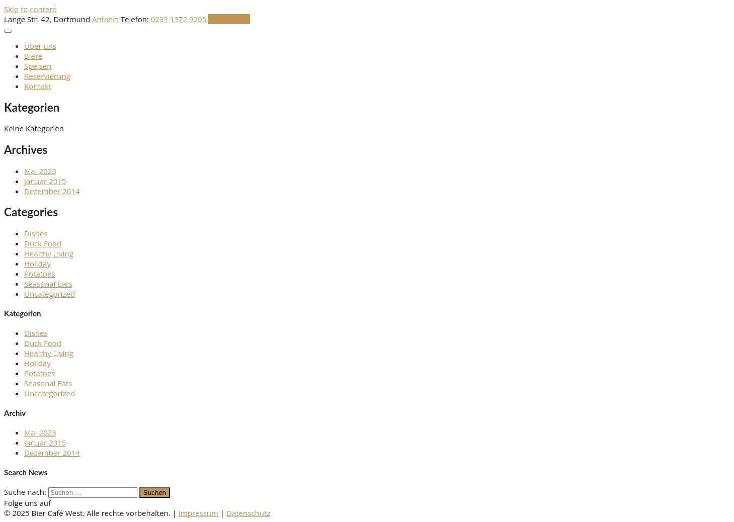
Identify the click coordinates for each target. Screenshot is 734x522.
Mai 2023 (40, 171)
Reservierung (47, 76)
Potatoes (39, 274)
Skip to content (30, 9)
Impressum (198, 513)
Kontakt (37, 86)
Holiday (37, 263)
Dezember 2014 (52, 191)
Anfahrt (105, 19)
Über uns (40, 46)
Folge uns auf (27, 503)
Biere (33, 56)
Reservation (229, 19)
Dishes (36, 233)
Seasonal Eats (48, 284)
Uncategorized (49, 294)
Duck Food (42, 243)
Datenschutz (248, 513)
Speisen (37, 66)
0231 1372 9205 (179, 19)
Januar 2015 (45, 181)
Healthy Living (48, 253)
